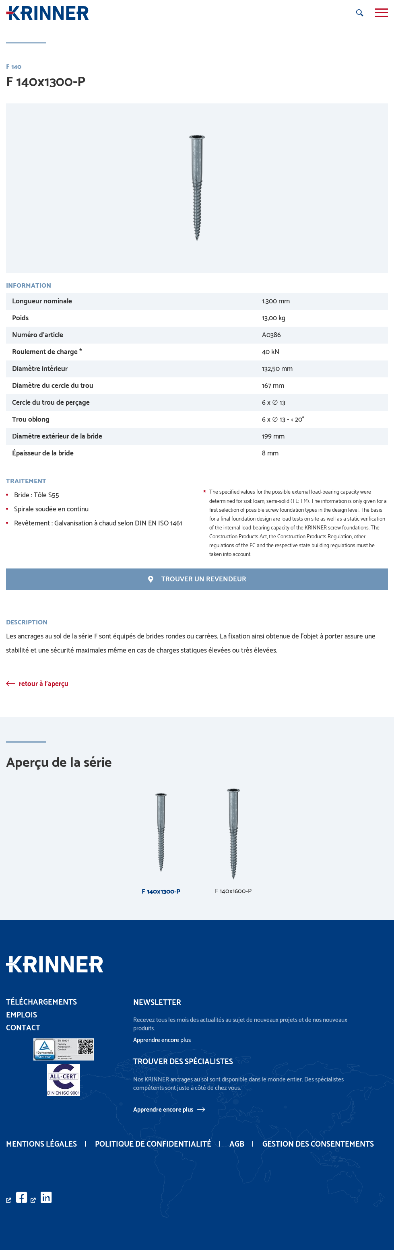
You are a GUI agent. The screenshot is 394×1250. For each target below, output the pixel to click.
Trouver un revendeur (197, 579)
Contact (23, 1028)
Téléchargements (41, 1002)
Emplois (21, 1015)
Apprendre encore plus (163, 1109)
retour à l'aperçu (43, 684)
